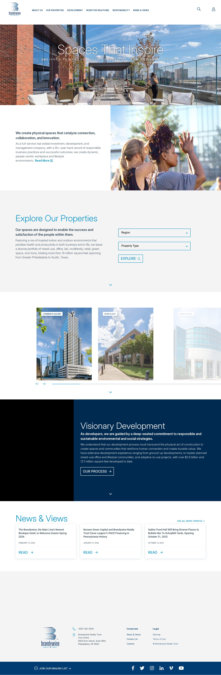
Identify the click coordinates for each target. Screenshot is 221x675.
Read (23, 552)
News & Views (141, 10)
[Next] (42, 384)
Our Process (95, 471)
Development (75, 10)
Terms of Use (159, 639)
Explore (128, 258)
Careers (130, 643)
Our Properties (55, 10)
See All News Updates (189, 521)
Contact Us (132, 639)
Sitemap (157, 634)
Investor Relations (97, 10)
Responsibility (121, 10)
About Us (37, 10)
